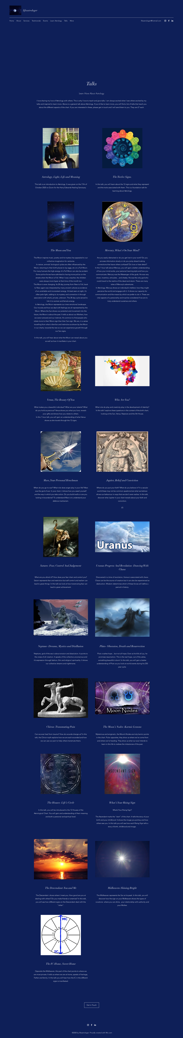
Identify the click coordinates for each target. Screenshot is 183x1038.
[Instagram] (165, 21)
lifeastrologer (30, 10)
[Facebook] (169, 21)
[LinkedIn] (172, 21)
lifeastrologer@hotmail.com (151, 21)
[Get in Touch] (91, 1005)
